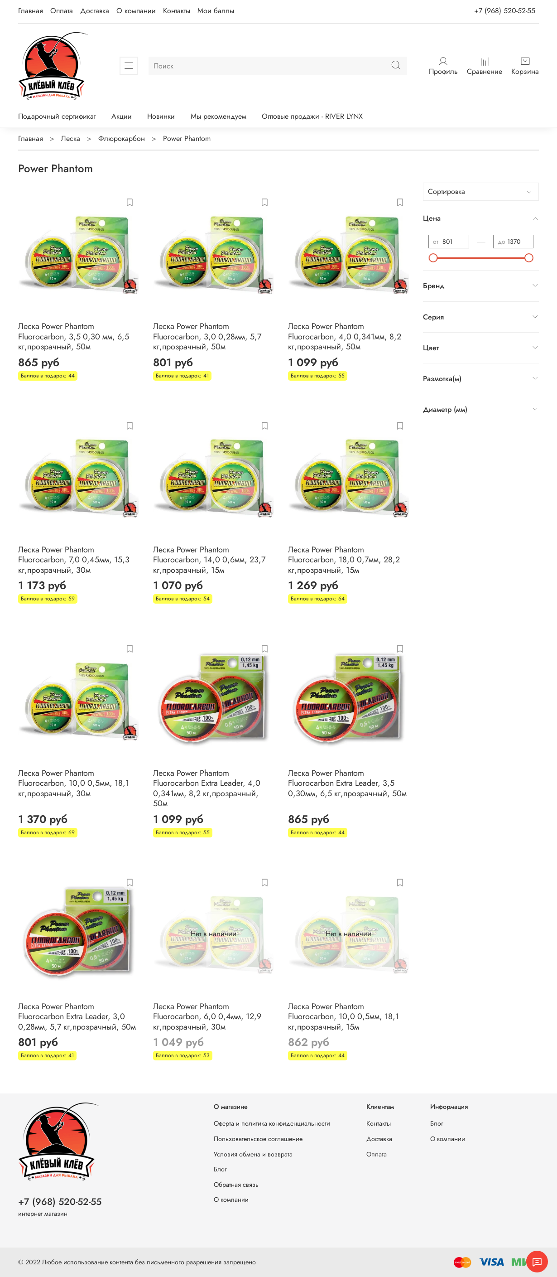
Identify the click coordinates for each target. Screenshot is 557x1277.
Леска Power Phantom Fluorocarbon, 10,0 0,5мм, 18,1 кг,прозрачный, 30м (73, 783)
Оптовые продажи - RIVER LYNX (312, 116)
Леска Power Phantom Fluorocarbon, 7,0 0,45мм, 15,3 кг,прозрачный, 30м (74, 560)
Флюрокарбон (121, 138)
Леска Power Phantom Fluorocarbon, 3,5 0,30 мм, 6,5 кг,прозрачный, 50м (73, 336)
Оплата (61, 10)
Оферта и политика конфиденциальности (272, 1123)
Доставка (94, 10)
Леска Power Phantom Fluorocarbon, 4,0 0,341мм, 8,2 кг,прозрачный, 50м (344, 336)
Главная (30, 10)
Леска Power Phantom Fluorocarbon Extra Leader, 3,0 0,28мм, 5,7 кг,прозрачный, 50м (77, 1017)
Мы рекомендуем (218, 116)
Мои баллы (215, 10)
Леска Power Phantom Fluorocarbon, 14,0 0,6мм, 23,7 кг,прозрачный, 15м (209, 560)
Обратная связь (236, 1184)
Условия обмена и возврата (253, 1154)
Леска (70, 138)
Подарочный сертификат (57, 116)
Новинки (161, 116)
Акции (121, 116)
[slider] (433, 258)
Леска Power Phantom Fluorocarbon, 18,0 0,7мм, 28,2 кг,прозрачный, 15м (344, 560)
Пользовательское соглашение (258, 1138)
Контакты (176, 10)
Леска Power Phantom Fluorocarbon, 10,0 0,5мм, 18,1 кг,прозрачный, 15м (343, 1017)
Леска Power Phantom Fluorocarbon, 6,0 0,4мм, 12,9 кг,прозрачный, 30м (207, 1017)
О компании (136, 10)
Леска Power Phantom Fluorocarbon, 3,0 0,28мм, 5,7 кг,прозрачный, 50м (207, 336)
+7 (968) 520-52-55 (504, 10)
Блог (220, 1169)
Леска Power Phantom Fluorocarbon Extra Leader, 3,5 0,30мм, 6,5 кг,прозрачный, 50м (347, 783)
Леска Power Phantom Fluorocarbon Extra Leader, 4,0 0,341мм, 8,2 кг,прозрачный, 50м (206, 788)
